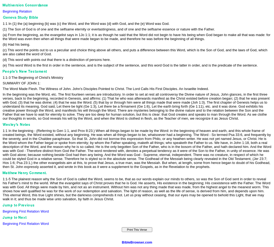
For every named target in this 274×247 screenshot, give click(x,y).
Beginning (10, 11)
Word (45, 211)
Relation (25, 11)
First (22, 211)
